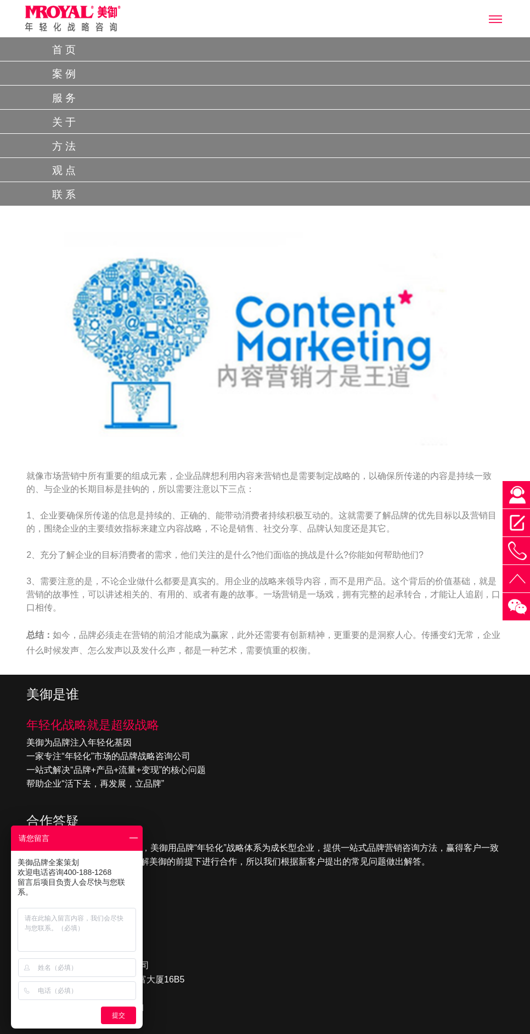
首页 (65, 49)
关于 (65, 122)
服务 (65, 98)
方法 (65, 146)
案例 (65, 74)
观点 (65, 170)
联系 (65, 194)
